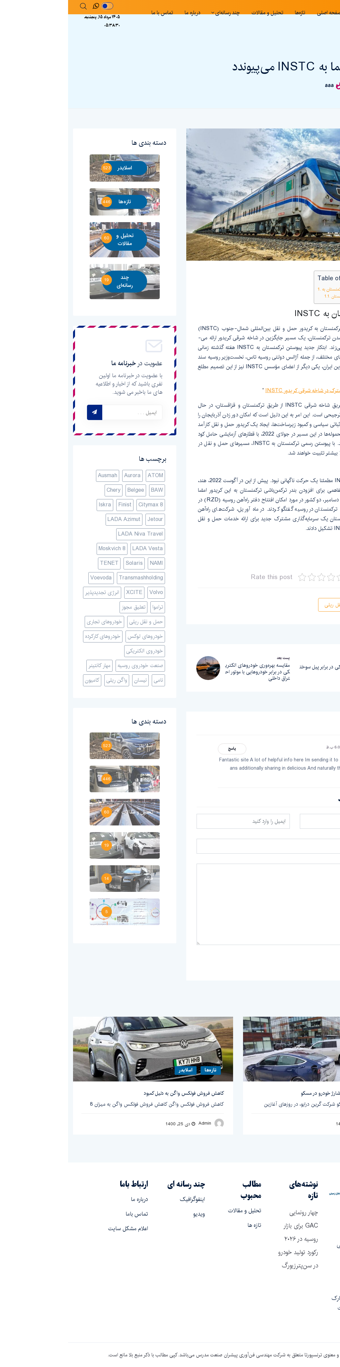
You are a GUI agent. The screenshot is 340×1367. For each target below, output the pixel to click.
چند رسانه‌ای (159, 12)
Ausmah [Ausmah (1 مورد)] (39, 475)
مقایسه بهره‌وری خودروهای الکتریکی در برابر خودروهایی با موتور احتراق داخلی (189, 672)
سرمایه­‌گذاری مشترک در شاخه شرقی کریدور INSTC (251, 390)
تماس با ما (94, 12)
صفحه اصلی (261, 12)
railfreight (313, 557)
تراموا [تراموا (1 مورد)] (89, 607)
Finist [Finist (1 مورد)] (56, 504)
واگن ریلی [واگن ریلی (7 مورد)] (48, 680)
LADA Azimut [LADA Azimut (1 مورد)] (56, 519)
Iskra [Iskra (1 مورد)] (37, 504)
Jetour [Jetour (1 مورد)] (87, 519)
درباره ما (124, 12)
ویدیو (131, 1214)
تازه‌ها (232, 12)
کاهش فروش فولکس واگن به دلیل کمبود (116, 1093)
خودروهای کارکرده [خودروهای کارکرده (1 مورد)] (34, 636)
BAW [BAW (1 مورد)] (89, 490)
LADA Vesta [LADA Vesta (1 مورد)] (79, 548)
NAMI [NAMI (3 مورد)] (88, 563)
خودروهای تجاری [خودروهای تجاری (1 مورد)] (36, 621)
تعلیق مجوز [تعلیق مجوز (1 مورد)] (65, 607)
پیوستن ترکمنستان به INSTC (280, 289)
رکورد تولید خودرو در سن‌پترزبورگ (230, 1259)
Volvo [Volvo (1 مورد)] (88, 592)
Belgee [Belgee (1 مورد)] (67, 490)
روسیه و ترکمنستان (279, 296)
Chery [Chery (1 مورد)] (45, 490)
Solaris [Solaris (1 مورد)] (66, 563)
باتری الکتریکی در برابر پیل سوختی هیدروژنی (264, 670)
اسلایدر (310, 49)
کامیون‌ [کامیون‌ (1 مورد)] (24, 680)
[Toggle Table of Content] (310, 280)
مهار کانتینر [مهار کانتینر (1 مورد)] (31, 665)
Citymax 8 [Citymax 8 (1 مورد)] (82, 504)
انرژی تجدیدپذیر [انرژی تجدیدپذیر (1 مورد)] (34, 592)
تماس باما (68, 1214)
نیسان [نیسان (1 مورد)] (72, 680)
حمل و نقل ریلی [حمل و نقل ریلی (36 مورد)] (78, 621)
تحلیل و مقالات (199, 12)
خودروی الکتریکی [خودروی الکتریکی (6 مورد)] (76, 650)
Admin (136, 1123)
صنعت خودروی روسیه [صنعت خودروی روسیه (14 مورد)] (72, 665)
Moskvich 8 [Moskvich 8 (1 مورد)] (44, 548)
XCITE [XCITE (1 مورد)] (66, 592)
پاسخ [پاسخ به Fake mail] (164, 749)
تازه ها (186, 1225)
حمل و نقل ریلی (272, 605)
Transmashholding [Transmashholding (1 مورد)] (73, 577)
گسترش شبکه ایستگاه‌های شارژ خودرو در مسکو (279, 1093)
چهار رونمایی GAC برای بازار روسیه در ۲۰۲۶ (232, 1226)
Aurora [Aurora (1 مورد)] (64, 475)
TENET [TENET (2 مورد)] (41, 563)
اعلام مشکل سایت (60, 1228)
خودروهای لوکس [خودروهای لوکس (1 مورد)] (77, 636)
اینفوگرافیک (124, 1199)
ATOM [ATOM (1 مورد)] (87, 475)
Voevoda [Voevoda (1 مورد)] (33, 577)
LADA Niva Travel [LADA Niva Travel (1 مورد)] (72, 534)
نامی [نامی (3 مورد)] (90, 680)
